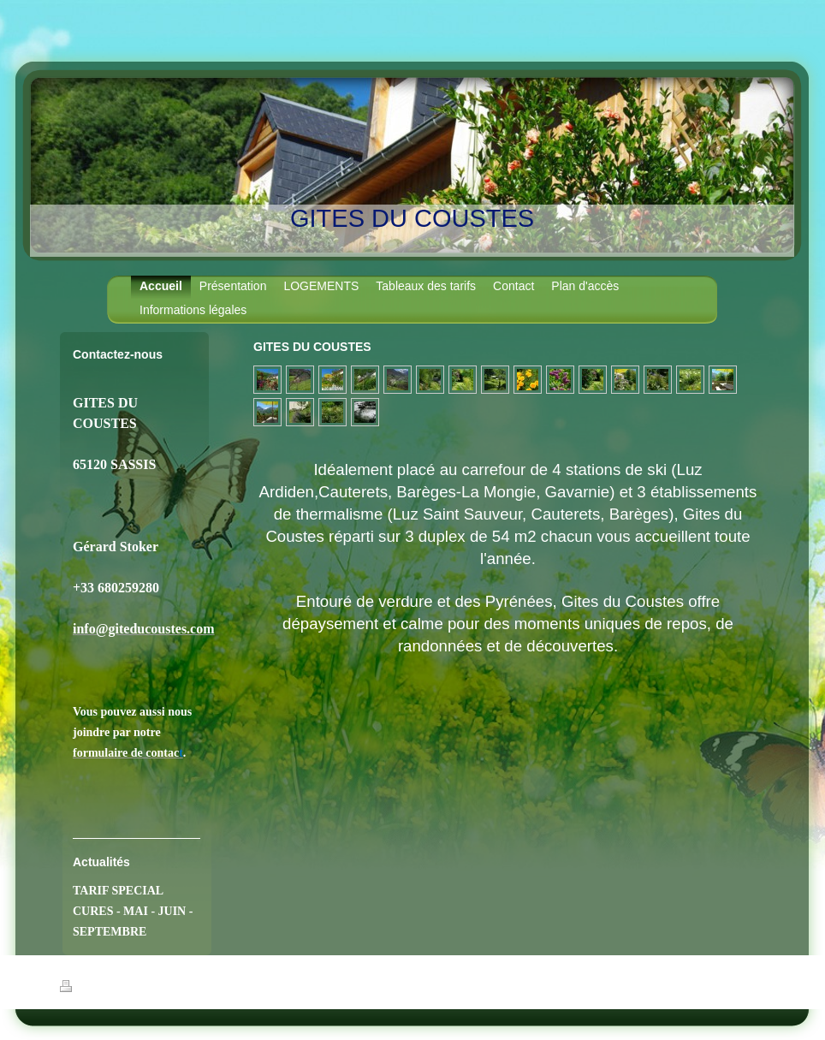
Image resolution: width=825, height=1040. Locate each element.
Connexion (744, 986)
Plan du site (190, 989)
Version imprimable (110, 989)
